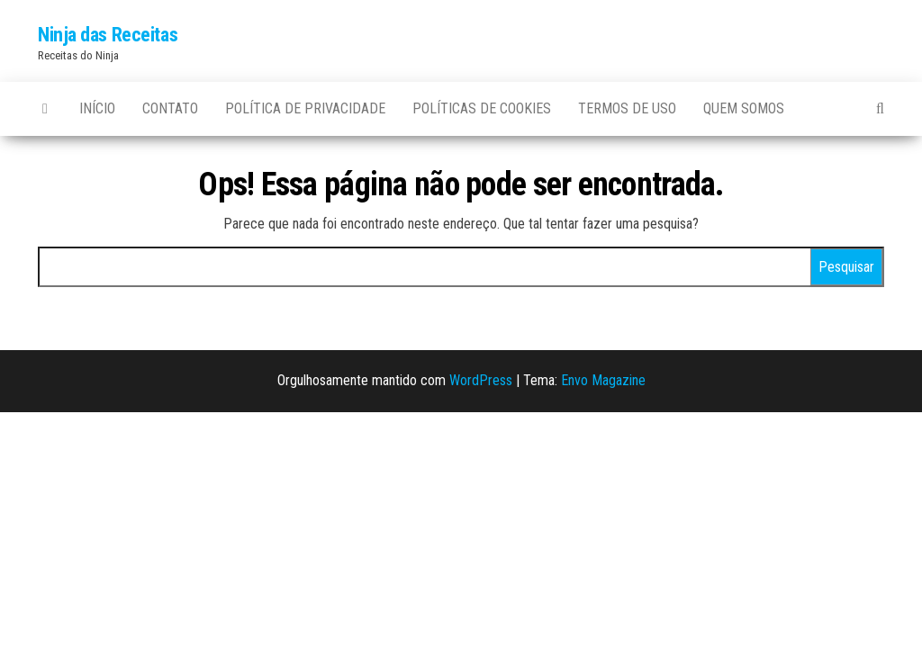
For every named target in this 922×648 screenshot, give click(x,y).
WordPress (480, 380)
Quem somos (743, 108)
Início (97, 108)
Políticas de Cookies (481, 108)
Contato (170, 108)
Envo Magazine (603, 380)
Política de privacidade (305, 108)
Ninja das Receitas (107, 34)
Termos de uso (627, 108)
